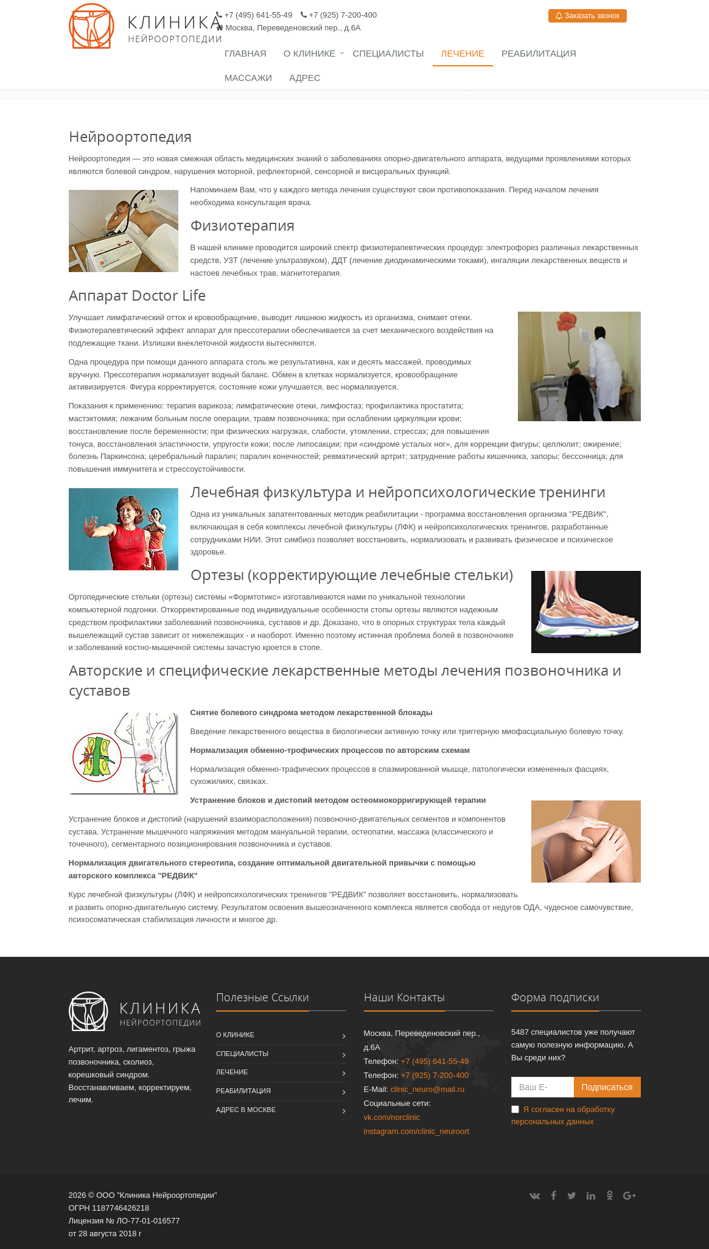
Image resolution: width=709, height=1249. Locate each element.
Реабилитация (538, 53)
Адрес (305, 77)
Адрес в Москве (246, 1109)
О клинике (310, 53)
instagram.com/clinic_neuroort (416, 1131)
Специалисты (388, 53)
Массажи (248, 77)
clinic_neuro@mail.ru (428, 1089)
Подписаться (607, 1087)
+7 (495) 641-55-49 (259, 14)
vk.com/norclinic (392, 1117)
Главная (246, 53)
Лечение (462, 53)
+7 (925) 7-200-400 (343, 14)
